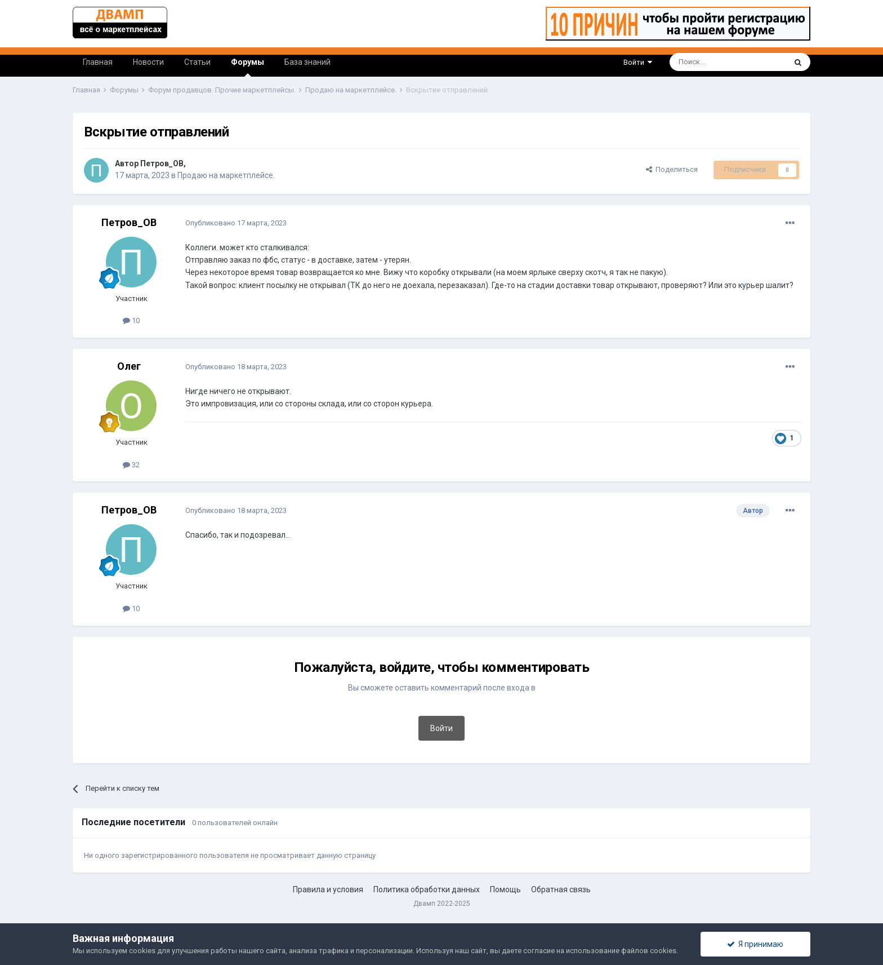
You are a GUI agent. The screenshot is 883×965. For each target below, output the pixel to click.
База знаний (307, 62)
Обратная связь (561, 889)
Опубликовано (236, 223)
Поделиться (672, 169)
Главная (98, 62)
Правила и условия (328, 889)
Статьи (197, 62)
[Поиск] (702, 62)
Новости (148, 62)
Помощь (505, 889)
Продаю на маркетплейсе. (226, 175)
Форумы (247, 67)
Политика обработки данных (426, 889)
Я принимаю (755, 944)
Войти (637, 62)
